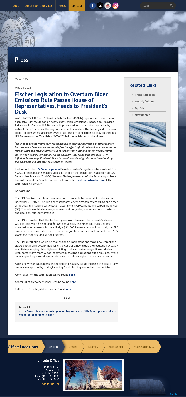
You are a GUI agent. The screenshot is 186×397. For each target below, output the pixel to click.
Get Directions (50, 383)
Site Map (174, 394)
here (72, 274)
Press (62, 5)
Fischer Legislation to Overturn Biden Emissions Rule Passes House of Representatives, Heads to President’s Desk (62, 102)
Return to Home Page (93, 25)
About (15, 5)
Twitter (100, 6)
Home (18, 79)
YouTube (108, 6)
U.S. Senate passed (48, 169)
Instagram (115, 6)
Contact (76, 5)
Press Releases (145, 94)
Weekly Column (145, 101)
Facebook (92, 6)
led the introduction (90, 180)
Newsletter (142, 115)
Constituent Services (39, 5)
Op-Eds (139, 108)
